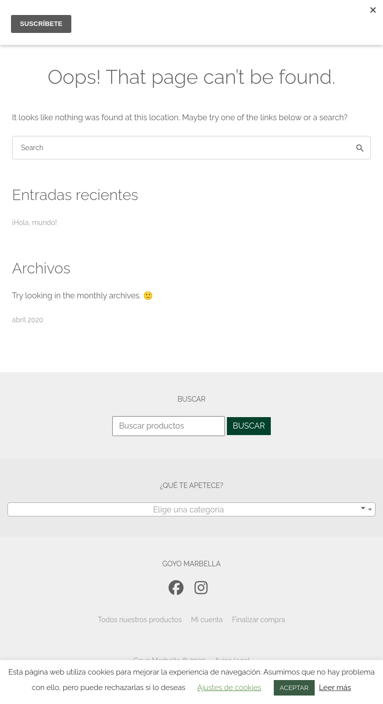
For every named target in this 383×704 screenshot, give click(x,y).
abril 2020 (27, 320)
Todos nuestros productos (140, 620)
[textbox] (191, 510)
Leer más (335, 687)
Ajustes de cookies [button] (229, 687)
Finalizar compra (258, 620)
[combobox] (191, 509)
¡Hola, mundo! (34, 223)
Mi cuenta (207, 620)
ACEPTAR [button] (294, 688)
